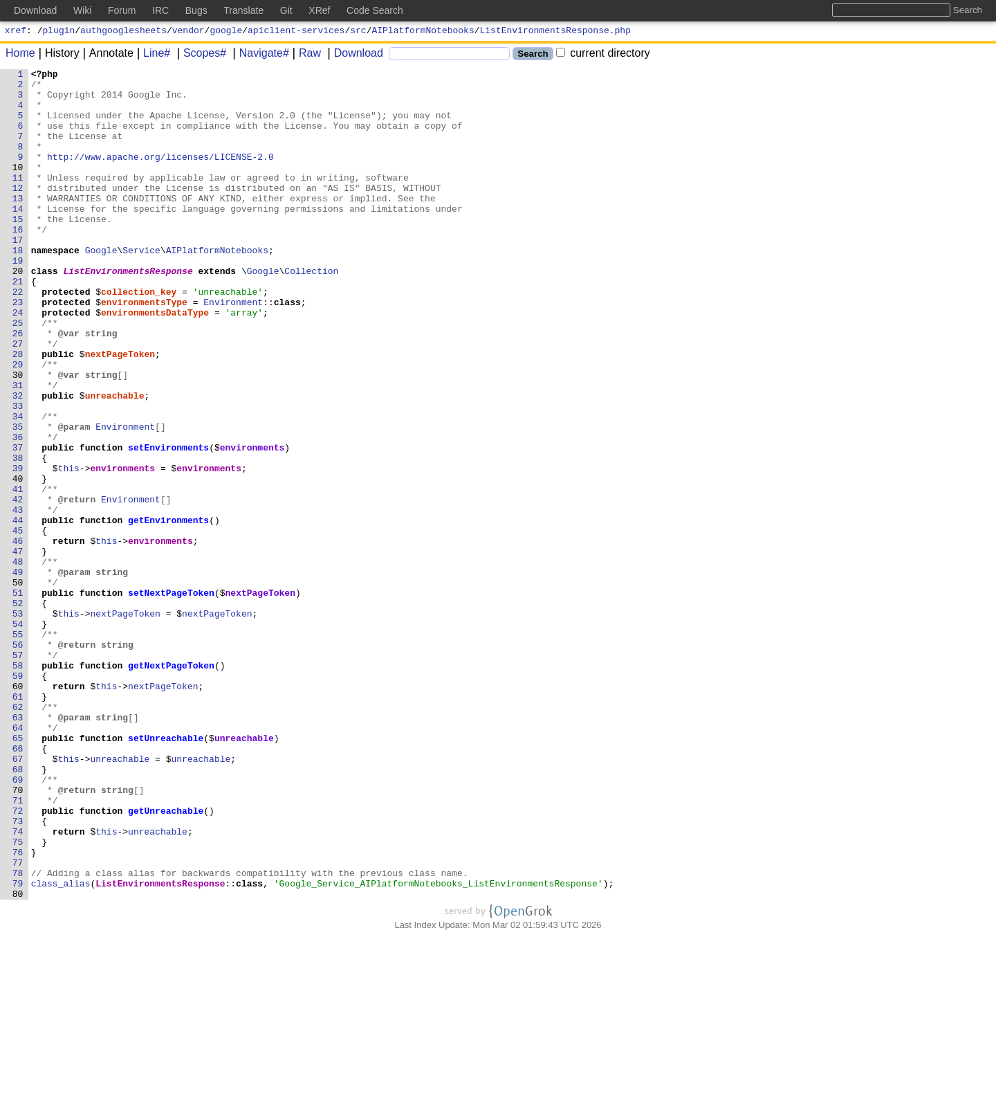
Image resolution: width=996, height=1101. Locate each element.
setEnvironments (169, 524)
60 (18, 810)
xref (15, 32)
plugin (59, 32)
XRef (319, 10)
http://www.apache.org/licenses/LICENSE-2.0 (161, 175)
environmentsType (145, 349)
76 (18, 1009)
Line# (151, 55)
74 (18, 985)
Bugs (196, 10)
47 (18, 648)
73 (18, 972)
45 (18, 623)
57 (18, 773)
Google (101, 287)
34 (18, 486)
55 (18, 748)
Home (20, 55)
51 (18, 698)
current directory (603, 55)
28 (18, 412)
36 (18, 511)
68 (18, 910)
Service (142, 287)
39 (18, 549)
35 (18, 499)
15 (18, 250)
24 (18, 362)
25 (18, 374)
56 (18, 760)
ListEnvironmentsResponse (128, 312)
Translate (243, 10)
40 (18, 561)
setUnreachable (166, 872)
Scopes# (200, 55)
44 (18, 611)
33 (18, 474)
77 (18, 1022)
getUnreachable (166, 960)
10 (18, 187)
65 (18, 872)
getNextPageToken (172, 785)
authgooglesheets (123, 32)
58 (18, 785)
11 (18, 200)
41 (18, 573)
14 (18, 237)
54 (18, 735)
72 (18, 960)
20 (18, 312)
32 (18, 461)
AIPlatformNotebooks (423, 32)
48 (18, 661)
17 (18, 275)
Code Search (375, 10)
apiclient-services (296, 32)
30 (18, 436)
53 (18, 723)
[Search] (449, 55)
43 (18, 598)
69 (18, 922)
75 (18, 997)
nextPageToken (120, 412)
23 (18, 349)
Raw (305, 55)
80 (18, 1059)
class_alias (61, 1047)
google (226, 32)
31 (18, 449)
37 (18, 524)
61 (18, 823)
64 (18, 860)
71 (18, 947)
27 (18, 399)
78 (18, 1034)
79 (18, 1047)
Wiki (82, 10)
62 (18, 835)
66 (18, 885)
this (69, 549)
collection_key (139, 337)
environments (252, 524)
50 (18, 686)
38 (18, 536)
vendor (188, 32)
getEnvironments (169, 611)
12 (18, 212)
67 (18, 897)
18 (18, 287)
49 (18, 673)
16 (18, 262)
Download (353, 55)
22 (18, 337)
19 (18, 299)
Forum (122, 10)
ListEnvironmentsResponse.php (555, 32)
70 (18, 935)
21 (18, 324)
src (358, 32)
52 (18, 710)
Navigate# (259, 55)
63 (18, 847)
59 (18, 798)
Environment (234, 349)
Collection (312, 312)
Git (286, 10)
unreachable (115, 461)
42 (18, 586)
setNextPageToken (172, 698)
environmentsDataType (156, 362)
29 (18, 424)
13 (18, 225)
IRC (160, 10)
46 (18, 636)
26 (18, 387)
